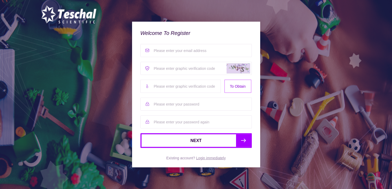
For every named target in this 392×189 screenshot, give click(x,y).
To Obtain (238, 86)
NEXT (220, 140)
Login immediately (211, 158)
